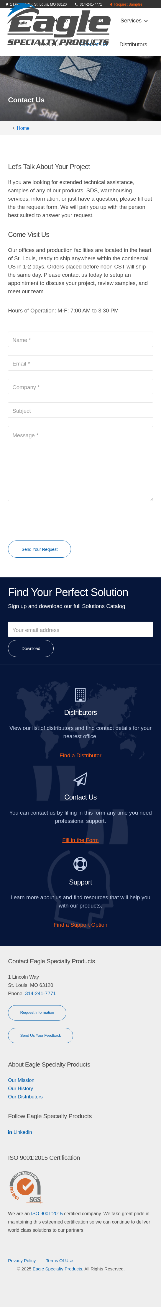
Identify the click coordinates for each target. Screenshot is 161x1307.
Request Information (37, 1012)
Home (23, 128)
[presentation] (53, 520)
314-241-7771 (40, 993)
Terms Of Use (59, 1260)
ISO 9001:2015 (47, 1213)
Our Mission (21, 1080)
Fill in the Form (80, 840)
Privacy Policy (22, 1260)
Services (134, 20)
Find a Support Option (81, 925)
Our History (20, 1088)
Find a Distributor (80, 755)
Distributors (133, 44)
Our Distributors (25, 1097)
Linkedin (22, 1132)
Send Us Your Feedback (40, 1035)
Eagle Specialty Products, (58, 1268)
